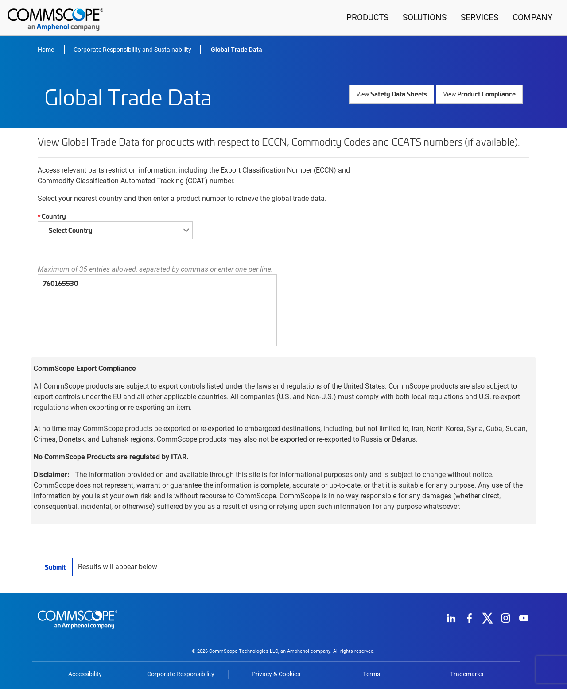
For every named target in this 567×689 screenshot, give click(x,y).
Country (51, 216)
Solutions (425, 17)
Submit (55, 566)
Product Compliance (480, 93)
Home (46, 49)
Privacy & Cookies (276, 674)
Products (367, 17)
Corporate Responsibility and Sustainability (132, 49)
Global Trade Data (236, 49)
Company (532, 17)
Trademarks (466, 674)
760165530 (157, 310)
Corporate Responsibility (180, 674)
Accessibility (85, 674)
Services (479, 17)
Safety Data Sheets (394, 93)
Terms (371, 674)
